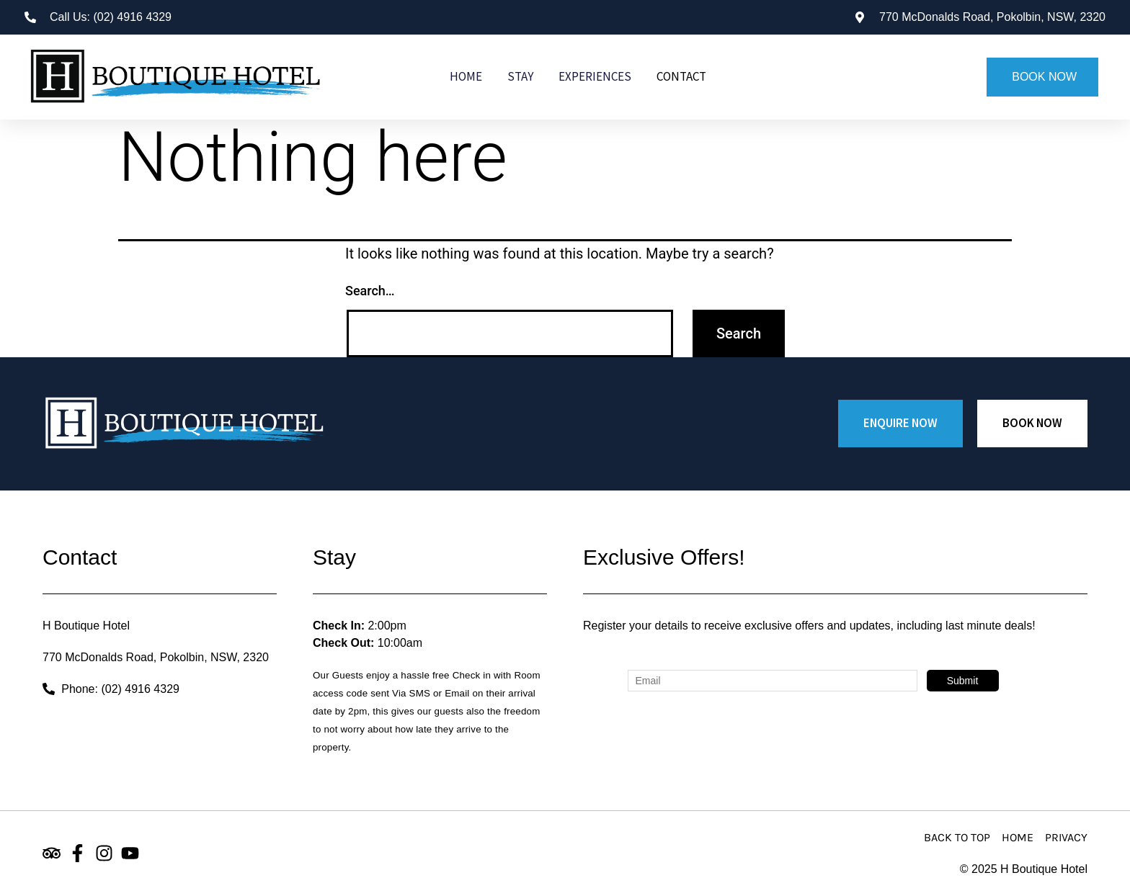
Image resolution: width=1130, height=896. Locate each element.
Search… (370, 290)
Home (466, 76)
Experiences (595, 76)
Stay (520, 76)
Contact (681, 76)
